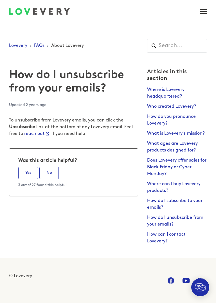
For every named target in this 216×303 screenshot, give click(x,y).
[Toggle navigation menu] (203, 11)
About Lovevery (67, 45)
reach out (34, 134)
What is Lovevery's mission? (176, 133)
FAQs (39, 45)
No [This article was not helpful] (49, 173)
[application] (200, 287)
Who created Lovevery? (171, 106)
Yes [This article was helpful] (28, 173)
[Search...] (177, 46)
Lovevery (18, 45)
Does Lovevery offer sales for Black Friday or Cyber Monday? (176, 167)
